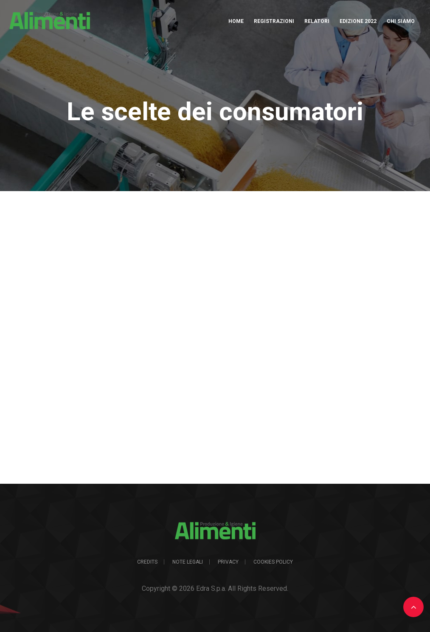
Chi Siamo (401, 21)
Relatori (316, 21)
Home (236, 21)
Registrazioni (274, 21)
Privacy (228, 561)
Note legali (187, 561)
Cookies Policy (273, 561)
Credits (147, 561)
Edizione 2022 (358, 21)
